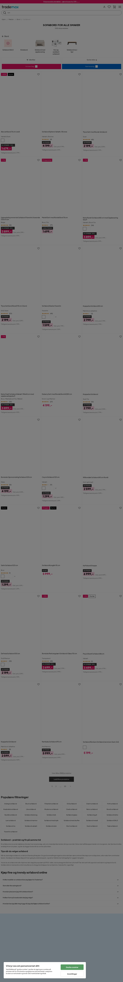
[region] (45, 970)
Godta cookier (72, 967)
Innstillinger (72, 974)
